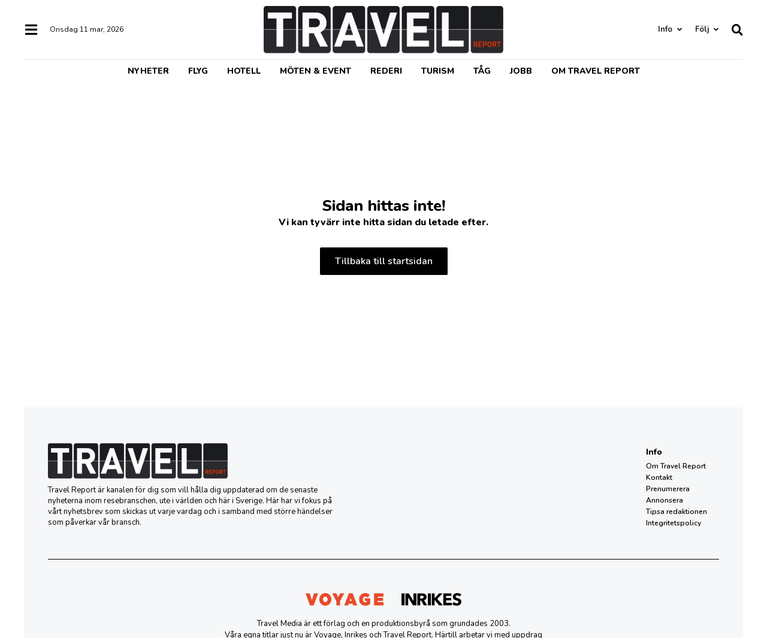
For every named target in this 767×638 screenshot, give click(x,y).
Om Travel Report (595, 71)
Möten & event (315, 71)
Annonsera (664, 500)
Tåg (482, 71)
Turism (437, 71)
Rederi (386, 71)
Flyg (198, 71)
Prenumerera (668, 489)
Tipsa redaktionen (676, 511)
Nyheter (148, 71)
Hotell (244, 71)
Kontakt (659, 477)
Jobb (521, 71)
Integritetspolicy (673, 523)
